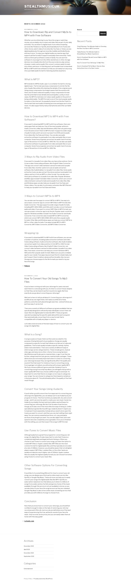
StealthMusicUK (42, 6)
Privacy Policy (28, 578)
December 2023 (29, 546)
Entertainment (28, 568)
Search (79, 29)
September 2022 (29, 556)
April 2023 (27, 549)
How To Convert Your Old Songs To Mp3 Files (90, 62)
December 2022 (29, 553)
